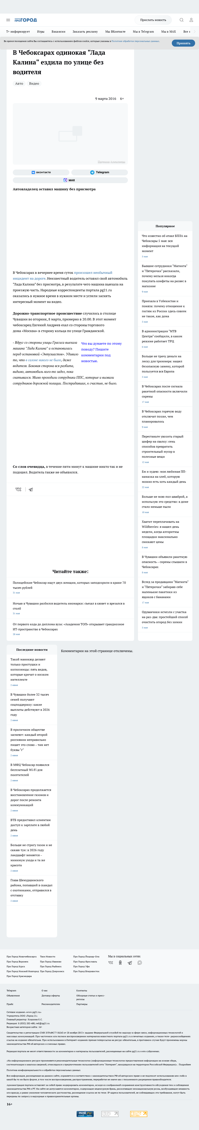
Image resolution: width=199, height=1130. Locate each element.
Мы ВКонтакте (115, 31)
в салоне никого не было (43, 360)
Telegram (11, 990)
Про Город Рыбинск (50, 966)
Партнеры (81, 1004)
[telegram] (32, 489)
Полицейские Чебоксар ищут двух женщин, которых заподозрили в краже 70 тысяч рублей (70, 588)
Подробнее (185, 1064)
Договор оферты (51, 995)
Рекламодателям (51, 1004)
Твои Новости (47, 956)
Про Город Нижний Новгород (23, 971)
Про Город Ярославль (85, 961)
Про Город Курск (16, 966)
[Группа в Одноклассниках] (120, 962)
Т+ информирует (18, 31)
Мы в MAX (168, 31)
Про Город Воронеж (17, 961)
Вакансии (58, 31)
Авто (19, 83)
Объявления (13, 995)
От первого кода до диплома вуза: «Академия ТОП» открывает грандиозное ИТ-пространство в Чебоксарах (70, 629)
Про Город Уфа (81, 966)
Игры (40, 31)
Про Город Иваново (50, 961)
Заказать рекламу (85, 31)
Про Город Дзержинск (52, 971)
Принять (183, 43)
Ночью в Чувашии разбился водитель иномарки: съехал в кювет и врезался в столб (70, 608)
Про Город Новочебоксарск (22, 956)
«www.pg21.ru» (33, 1012)
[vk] (18, 489)
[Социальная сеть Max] (70, 180)
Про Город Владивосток (86, 971)
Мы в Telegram (143, 31)
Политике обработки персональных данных (135, 41)
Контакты (81, 990)
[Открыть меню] (8, 20)
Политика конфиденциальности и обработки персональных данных (43, 1070)
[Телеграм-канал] (99, 172)
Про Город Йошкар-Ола (86, 956)
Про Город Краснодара (19, 976)
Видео (34, 83)
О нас (45, 990)
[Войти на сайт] (191, 20)
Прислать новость (153, 20)
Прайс (10, 1004)
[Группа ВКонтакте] (41, 172)
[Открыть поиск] (181, 20)
